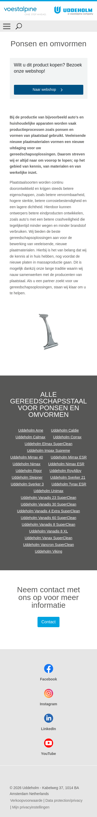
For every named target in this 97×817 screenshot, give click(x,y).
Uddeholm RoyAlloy (65, 471)
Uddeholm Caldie (65, 430)
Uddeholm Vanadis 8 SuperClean (48, 524)
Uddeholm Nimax (26, 464)
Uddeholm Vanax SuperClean (48, 538)
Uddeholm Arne (30, 430)
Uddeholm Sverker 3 (27, 484)
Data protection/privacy (63, 800)
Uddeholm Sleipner (27, 477)
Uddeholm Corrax (67, 437)
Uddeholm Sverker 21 (67, 477)
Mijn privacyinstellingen (30, 807)
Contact (48, 622)
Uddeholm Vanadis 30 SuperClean (48, 504)
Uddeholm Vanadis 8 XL (48, 531)
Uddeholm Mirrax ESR (69, 457)
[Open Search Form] (18, 26)
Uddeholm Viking (48, 551)
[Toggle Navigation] (6, 26)
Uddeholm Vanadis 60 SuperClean (48, 518)
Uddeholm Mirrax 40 (26, 457)
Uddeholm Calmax (30, 437)
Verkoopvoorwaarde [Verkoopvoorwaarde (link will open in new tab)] (26, 800)
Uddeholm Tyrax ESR (68, 484)
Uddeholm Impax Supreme (48, 450)
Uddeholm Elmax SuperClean (48, 444)
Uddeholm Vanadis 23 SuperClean (48, 498)
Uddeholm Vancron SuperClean (48, 545)
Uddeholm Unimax (48, 491)
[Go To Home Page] (25, 11)
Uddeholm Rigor (29, 471)
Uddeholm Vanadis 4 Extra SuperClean (48, 511)
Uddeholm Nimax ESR (66, 464)
